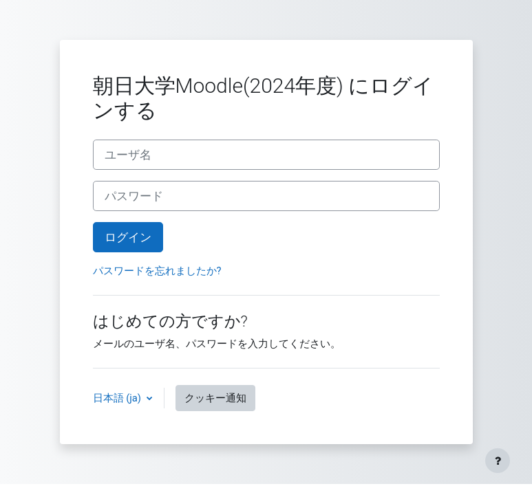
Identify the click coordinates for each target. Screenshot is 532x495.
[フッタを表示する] (497, 460)
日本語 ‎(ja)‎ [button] (118, 398)
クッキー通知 (215, 398)
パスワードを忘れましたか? (157, 271)
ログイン (128, 237)
